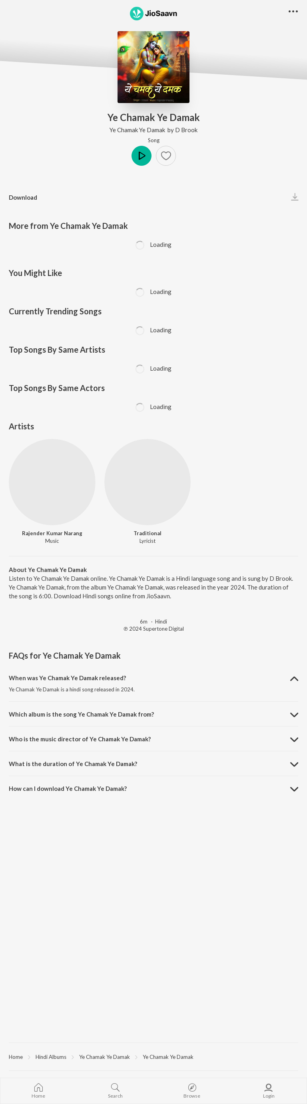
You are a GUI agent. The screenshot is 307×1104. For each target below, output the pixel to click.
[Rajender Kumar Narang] (52, 482)
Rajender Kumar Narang (52, 533)
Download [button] (23, 197)
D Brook (186, 129)
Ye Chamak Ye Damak (138, 129)
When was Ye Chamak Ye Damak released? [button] (67, 677)
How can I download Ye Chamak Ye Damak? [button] (68, 788)
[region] (153, 1056)
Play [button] (142, 156)
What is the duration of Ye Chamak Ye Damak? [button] (73, 763)
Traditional (147, 533)
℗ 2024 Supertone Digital (154, 628)
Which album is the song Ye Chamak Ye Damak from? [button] (81, 714)
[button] (166, 156)
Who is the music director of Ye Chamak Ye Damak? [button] (80, 739)
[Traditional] (147, 482)
